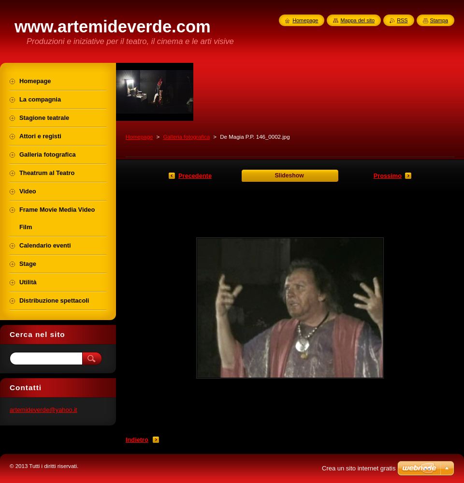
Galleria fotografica (186, 137)
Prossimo (388, 175)
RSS (402, 20)
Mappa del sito (357, 20)
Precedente (195, 175)
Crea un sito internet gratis (358, 468)
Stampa (439, 20)
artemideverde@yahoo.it (43, 409)
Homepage (139, 137)
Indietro (137, 439)
